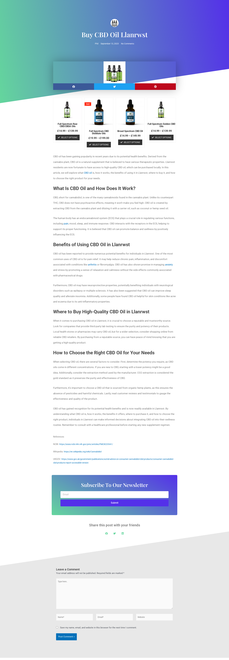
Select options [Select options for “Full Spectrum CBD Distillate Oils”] (100, 145)
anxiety (169, 264)
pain (66, 223)
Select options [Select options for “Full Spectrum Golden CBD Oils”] (163, 137)
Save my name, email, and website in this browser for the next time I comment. (98, 630)
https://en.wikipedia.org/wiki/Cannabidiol (84, 452)
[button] (73, 87)
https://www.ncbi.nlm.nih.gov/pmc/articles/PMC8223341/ (87, 444)
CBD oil (88, 173)
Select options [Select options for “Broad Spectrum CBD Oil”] (132, 142)
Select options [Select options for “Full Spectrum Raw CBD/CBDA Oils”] (69, 137)
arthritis (92, 264)
